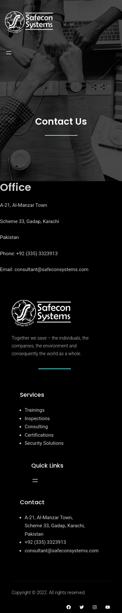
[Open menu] (9, 52)
